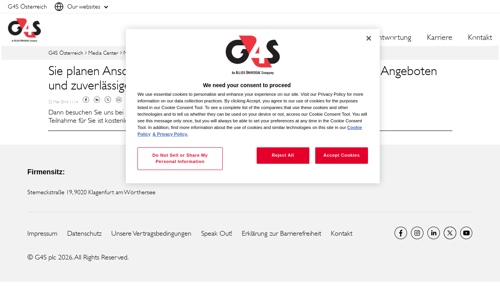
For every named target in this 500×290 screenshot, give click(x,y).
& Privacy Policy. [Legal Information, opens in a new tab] (170, 134)
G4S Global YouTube (466, 233)
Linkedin (97, 100)
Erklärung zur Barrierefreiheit (281, 233)
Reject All (283, 155)
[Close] (368, 38)
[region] (253, 106)
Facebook (86, 100)
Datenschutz (84, 233)
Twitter (108, 100)
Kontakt (480, 37)
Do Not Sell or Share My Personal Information (180, 158)
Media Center (103, 52)
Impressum (42, 233)
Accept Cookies (341, 155)
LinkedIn (433, 233)
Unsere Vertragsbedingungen (151, 233)
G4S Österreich (65, 52)
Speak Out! (216, 233)
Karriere (439, 37)
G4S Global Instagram (417, 233)
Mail (119, 100)
